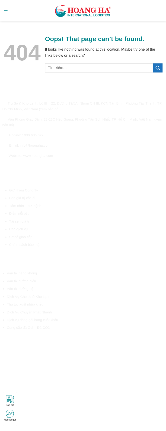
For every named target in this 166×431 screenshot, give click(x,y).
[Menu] (6, 10)
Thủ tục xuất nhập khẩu (25, 304)
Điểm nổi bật (19, 213)
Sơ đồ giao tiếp (20, 237)
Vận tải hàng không (22, 273)
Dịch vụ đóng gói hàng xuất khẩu (32, 320)
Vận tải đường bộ (20, 289)
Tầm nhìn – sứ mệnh (25, 206)
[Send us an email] (21, 166)
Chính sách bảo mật (24, 245)
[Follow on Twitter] (16, 166)
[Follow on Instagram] (10, 166)
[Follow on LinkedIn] (32, 166)
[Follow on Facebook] (5, 166)
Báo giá (10, 400)
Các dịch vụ (18, 229)
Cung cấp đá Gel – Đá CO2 (28, 327)
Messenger (10, 415)
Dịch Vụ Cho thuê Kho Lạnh (29, 297)
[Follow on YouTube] (38, 166)
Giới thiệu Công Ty (23, 190)
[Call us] (27, 166)
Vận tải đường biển (21, 281)
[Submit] (158, 67)
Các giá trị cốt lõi (22, 198)
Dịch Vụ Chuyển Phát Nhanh (29, 312)
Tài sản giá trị (19, 221)
